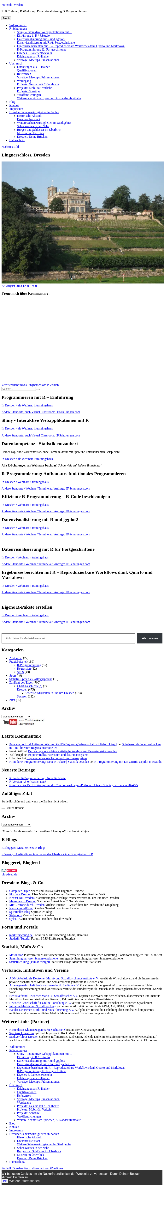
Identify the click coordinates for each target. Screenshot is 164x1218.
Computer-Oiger (19, 890)
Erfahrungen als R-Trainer (33, 56)
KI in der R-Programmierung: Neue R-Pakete (37, 778)
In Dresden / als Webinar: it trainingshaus (27, 405)
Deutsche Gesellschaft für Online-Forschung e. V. (40, 1002)
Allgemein (15, 658)
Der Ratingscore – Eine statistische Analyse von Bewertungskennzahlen (72, 751)
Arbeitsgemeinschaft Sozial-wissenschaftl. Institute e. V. (44, 985)
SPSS (20, 672)
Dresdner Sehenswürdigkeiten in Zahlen (34, 112)
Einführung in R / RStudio (33, 35)
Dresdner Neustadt (28, 119)
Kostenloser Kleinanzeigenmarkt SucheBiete (37, 1029)
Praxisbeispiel (18, 661)
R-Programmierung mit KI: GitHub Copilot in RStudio (128, 761)
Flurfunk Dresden (20, 894)
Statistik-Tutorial (19, 938)
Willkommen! (17, 25)
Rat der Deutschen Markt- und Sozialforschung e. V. (41, 1009)
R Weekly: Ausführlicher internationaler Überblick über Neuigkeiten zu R (47, 854)
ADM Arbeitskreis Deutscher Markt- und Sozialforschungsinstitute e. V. (54, 978)
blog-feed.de (9, 874)
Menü (6, 18)
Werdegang (24, 80)
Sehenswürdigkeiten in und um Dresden (49, 693)
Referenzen (24, 74)
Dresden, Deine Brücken (32, 136)
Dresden (22, 689)
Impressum (16, 108)
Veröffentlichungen (29, 94)
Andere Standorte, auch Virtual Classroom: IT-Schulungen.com (41, 412)
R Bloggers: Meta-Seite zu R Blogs (23, 847)
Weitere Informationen (24, 1181)
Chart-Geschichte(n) (29, 686)
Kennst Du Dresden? (22, 897)
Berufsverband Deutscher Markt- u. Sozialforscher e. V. (43, 995)
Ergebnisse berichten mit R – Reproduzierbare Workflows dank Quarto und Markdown (71, 46)
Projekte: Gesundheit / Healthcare (38, 84)
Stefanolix (15, 915)
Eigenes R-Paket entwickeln (34, 53)
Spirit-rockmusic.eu (21, 1033)
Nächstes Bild (10, 146)
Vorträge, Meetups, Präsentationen (38, 60)
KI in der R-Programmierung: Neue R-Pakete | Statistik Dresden (49, 761)
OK (5, 1181)
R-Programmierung (29, 665)
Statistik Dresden (12, 4)
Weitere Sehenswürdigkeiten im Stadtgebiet (44, 122)
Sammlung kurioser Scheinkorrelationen (34, 958)
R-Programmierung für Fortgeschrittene (41, 49)
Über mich (15, 63)
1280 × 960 (30, 286)
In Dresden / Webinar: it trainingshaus (25, 482)
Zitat (12, 700)
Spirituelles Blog (19, 911)
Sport (12, 675)
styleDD (14, 918)
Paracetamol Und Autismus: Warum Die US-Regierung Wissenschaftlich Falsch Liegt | (63, 744)
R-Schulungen (18, 28)
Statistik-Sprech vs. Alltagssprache (30, 679)
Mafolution (16, 955)
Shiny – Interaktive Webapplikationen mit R (44, 32)
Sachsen (22, 696)
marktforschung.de (20, 935)
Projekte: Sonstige (28, 91)
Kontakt (14, 105)
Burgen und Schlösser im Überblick (39, 129)
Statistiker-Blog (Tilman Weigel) (29, 962)
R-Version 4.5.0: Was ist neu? (27, 781)
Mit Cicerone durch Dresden (27, 904)
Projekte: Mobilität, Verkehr (34, 87)
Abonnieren (150, 638)
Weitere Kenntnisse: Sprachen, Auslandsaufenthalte (49, 98)
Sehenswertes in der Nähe (33, 126)
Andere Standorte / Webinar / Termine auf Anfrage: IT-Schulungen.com (46, 488)
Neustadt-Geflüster (21, 908)
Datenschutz (17, 140)
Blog (12, 101)
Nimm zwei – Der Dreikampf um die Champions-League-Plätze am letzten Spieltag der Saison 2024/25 (73, 785)
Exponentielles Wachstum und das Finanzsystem (58, 754)
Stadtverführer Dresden (23, 1036)
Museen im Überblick (30, 133)
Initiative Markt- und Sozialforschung (32, 1006)
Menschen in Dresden (22, 901)
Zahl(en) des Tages (21, 682)
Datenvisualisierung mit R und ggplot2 (41, 39)
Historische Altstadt (29, 115)
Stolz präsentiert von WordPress (43, 1168)
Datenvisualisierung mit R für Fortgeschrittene (46, 42)
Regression (24, 668)
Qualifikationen (26, 70)
